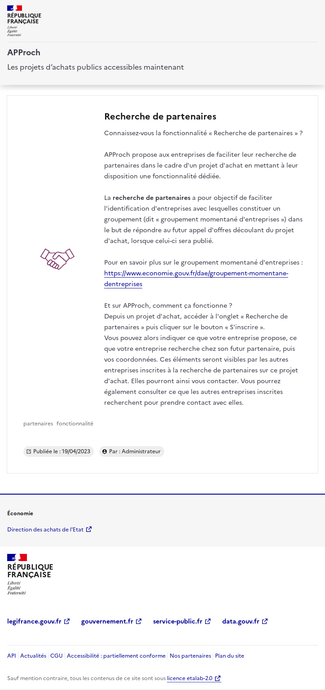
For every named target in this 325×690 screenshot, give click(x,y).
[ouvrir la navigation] (312, 11)
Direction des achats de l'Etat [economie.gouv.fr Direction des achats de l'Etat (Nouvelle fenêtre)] (45, 530)
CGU (56, 656)
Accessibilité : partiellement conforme (116, 656)
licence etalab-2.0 (189, 678)
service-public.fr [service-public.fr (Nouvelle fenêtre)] (177, 621)
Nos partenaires (190, 656)
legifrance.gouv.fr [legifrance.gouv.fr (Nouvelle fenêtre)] (34, 621)
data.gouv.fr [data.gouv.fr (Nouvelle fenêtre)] (240, 621)
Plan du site (229, 656)
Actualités (33, 656)
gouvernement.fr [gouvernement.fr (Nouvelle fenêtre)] (107, 621)
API (11, 656)
